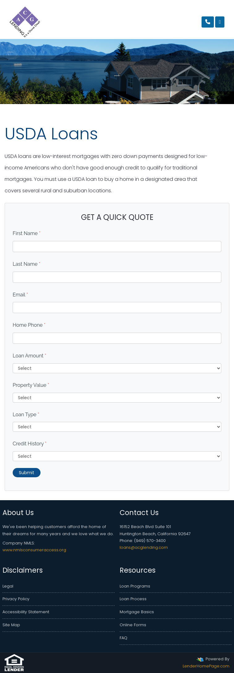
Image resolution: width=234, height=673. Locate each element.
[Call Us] (208, 22)
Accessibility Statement (25, 612)
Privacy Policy (15, 599)
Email (20, 295)
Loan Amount (29, 356)
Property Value (31, 385)
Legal (7, 586)
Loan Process (133, 599)
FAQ (123, 638)
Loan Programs (135, 586)
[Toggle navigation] (219, 22)
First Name (26, 233)
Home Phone (29, 325)
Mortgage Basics (137, 612)
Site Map (11, 625)
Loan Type (26, 414)
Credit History (29, 444)
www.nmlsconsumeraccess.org (34, 550)
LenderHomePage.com (206, 666)
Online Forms (133, 625)
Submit (26, 473)
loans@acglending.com (144, 547)
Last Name (26, 264)
